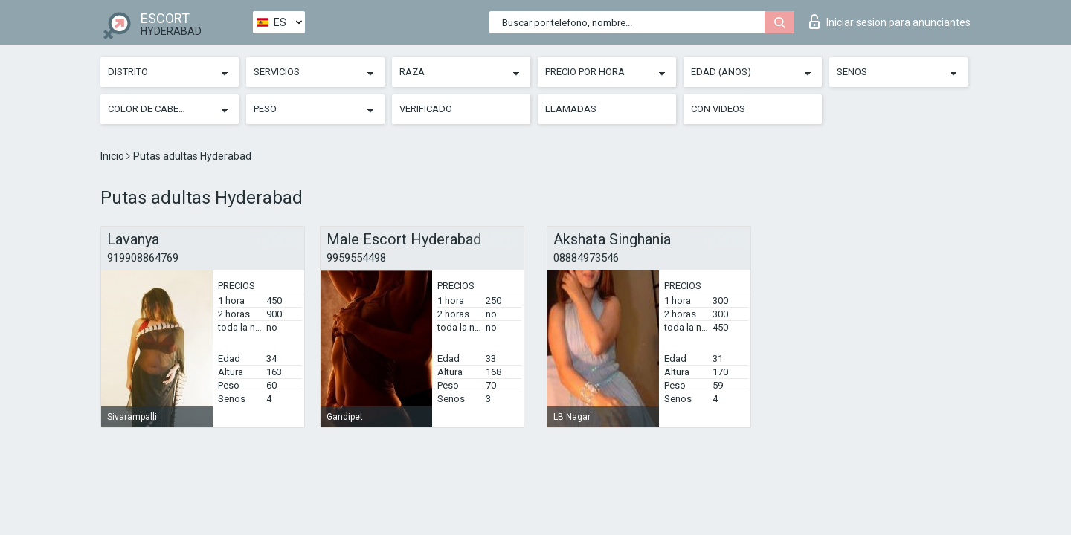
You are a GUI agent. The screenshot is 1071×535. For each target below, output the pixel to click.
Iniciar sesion (890, 21)
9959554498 (356, 258)
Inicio (113, 156)
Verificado (425, 108)
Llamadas (570, 108)
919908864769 (142, 258)
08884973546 (586, 258)
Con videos (718, 108)
